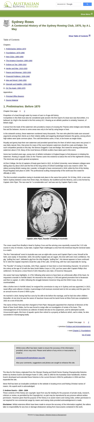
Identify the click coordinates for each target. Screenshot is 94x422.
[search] (67, 4)
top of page (86, 335)
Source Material (12, 100)
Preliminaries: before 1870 (16, 49)
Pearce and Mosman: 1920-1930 (18, 72)
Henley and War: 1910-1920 (16, 68)
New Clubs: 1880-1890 (14, 57)
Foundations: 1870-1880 (15, 53)
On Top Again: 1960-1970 (15, 88)
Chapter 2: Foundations (82, 331)
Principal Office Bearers (15, 96)
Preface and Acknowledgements (78, 326)
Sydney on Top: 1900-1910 (16, 65)
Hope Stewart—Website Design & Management (50, 415)
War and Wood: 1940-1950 (16, 80)
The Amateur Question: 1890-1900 (19, 61)
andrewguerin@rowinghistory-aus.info (30, 358)
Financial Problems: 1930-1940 (18, 76)
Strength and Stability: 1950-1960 (18, 84)
